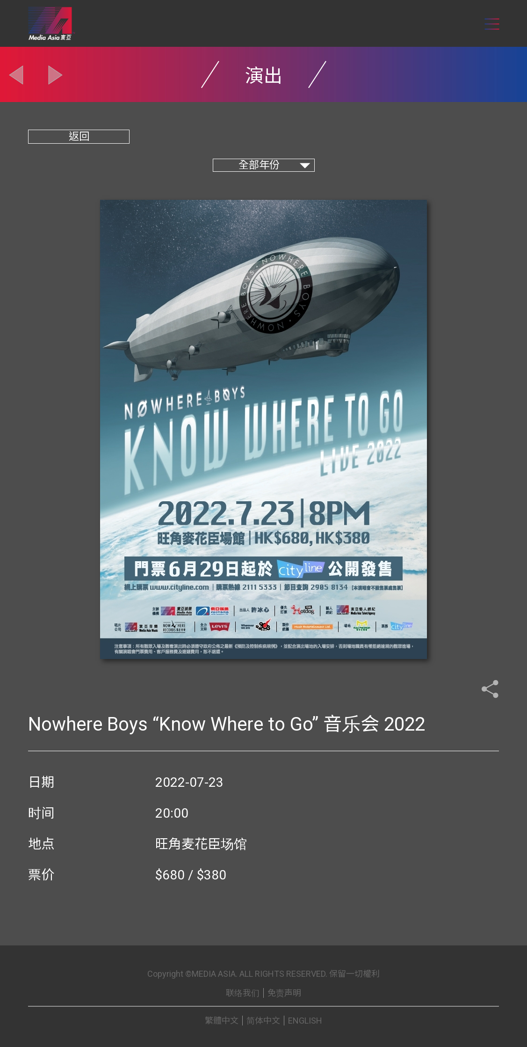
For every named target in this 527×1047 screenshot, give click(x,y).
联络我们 (243, 993)
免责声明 (284, 993)
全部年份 (259, 165)
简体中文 (263, 1020)
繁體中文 (221, 1020)
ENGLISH (305, 1020)
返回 (79, 136)
